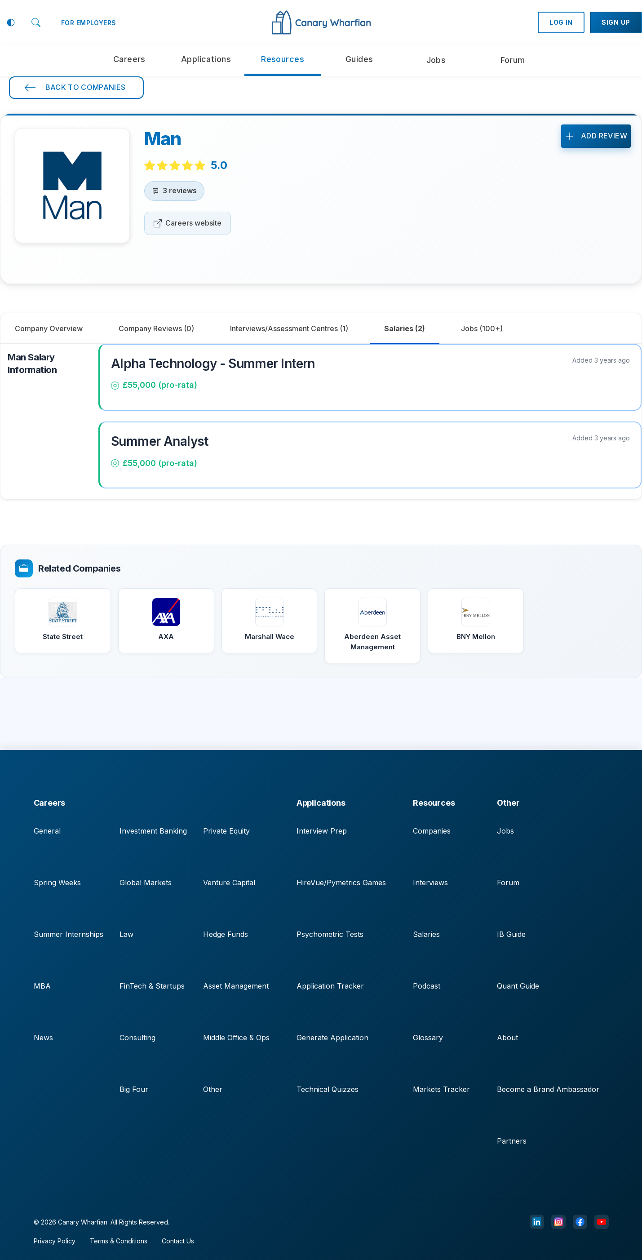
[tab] (156, 328)
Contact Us (178, 1241)
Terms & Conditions (118, 1241)
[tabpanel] (321, 421)
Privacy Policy (54, 1241)
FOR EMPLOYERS (88, 23)
